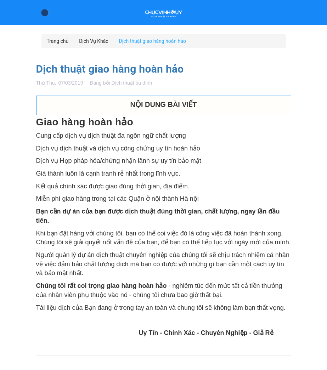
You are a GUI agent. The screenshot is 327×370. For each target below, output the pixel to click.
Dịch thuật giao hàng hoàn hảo (110, 69)
